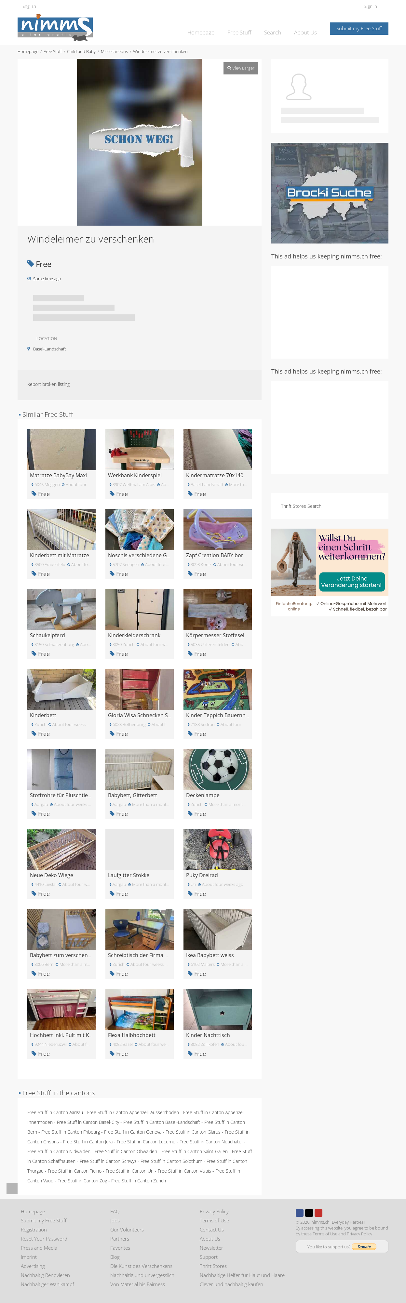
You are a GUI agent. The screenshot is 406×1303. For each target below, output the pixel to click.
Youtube (318, 1213)
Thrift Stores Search (301, 506)
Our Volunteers (127, 1229)
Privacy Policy (214, 1211)
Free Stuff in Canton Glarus (193, 1132)
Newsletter (211, 1247)
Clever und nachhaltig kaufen (231, 1284)
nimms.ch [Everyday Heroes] (338, 1222)
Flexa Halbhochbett (132, 1035)
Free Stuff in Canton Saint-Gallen (194, 1151)
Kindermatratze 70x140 (214, 475)
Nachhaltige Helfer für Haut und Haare (242, 1275)
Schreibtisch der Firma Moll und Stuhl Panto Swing (170, 955)
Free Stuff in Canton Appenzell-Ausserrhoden (133, 1112)
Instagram (328, 1213)
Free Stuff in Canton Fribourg (70, 1132)
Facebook (300, 1213)
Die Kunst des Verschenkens (141, 1266)
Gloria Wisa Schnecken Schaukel (147, 715)
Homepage (209, 28)
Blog (115, 1257)
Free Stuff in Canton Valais (184, 1171)
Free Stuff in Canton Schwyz (108, 1161)
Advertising (33, 1266)
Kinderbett (43, 715)
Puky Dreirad (202, 875)
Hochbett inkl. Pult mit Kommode (71, 1035)
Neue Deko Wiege (51, 875)
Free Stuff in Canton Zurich (138, 1181)
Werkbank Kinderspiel (135, 475)
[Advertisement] (329, 311)
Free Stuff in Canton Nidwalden (58, 1151)
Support (209, 1257)
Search (275, 28)
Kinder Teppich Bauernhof (218, 715)
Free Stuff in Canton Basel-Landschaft (161, 1122)
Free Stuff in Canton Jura (88, 1141)
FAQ (114, 1211)
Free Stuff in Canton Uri (130, 1171)
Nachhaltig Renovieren (45, 1275)
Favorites (120, 1247)
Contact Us (212, 1229)
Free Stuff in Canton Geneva (132, 1132)
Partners (119, 1238)
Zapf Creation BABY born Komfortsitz (231, 555)
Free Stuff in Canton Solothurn (171, 1161)
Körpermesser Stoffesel (215, 635)
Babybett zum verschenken (63, 955)
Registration (34, 1229)
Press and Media (39, 1247)
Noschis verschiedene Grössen (146, 555)
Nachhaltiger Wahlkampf (47, 1284)
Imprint (29, 1257)
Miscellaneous (114, 51)
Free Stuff (244, 28)
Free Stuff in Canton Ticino (75, 1171)
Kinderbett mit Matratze (59, 555)
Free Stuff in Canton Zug (82, 1181)
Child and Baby (81, 51)
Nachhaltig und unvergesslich (142, 1275)
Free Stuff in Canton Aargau (55, 1112)
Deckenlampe (203, 795)
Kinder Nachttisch (208, 1035)
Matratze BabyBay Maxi (58, 475)
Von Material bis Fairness (137, 1284)
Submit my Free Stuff (359, 28)
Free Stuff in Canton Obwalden (126, 1151)
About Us (306, 28)
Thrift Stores (213, 1266)
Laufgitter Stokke (128, 875)
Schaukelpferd (47, 635)
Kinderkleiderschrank (134, 635)
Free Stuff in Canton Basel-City (88, 1122)
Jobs (115, 1220)
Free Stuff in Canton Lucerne (146, 1141)
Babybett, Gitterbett (132, 795)
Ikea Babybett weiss (210, 955)
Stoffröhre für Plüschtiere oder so (71, 795)
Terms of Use (214, 1220)
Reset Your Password (44, 1238)
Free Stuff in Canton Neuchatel (211, 1141)
